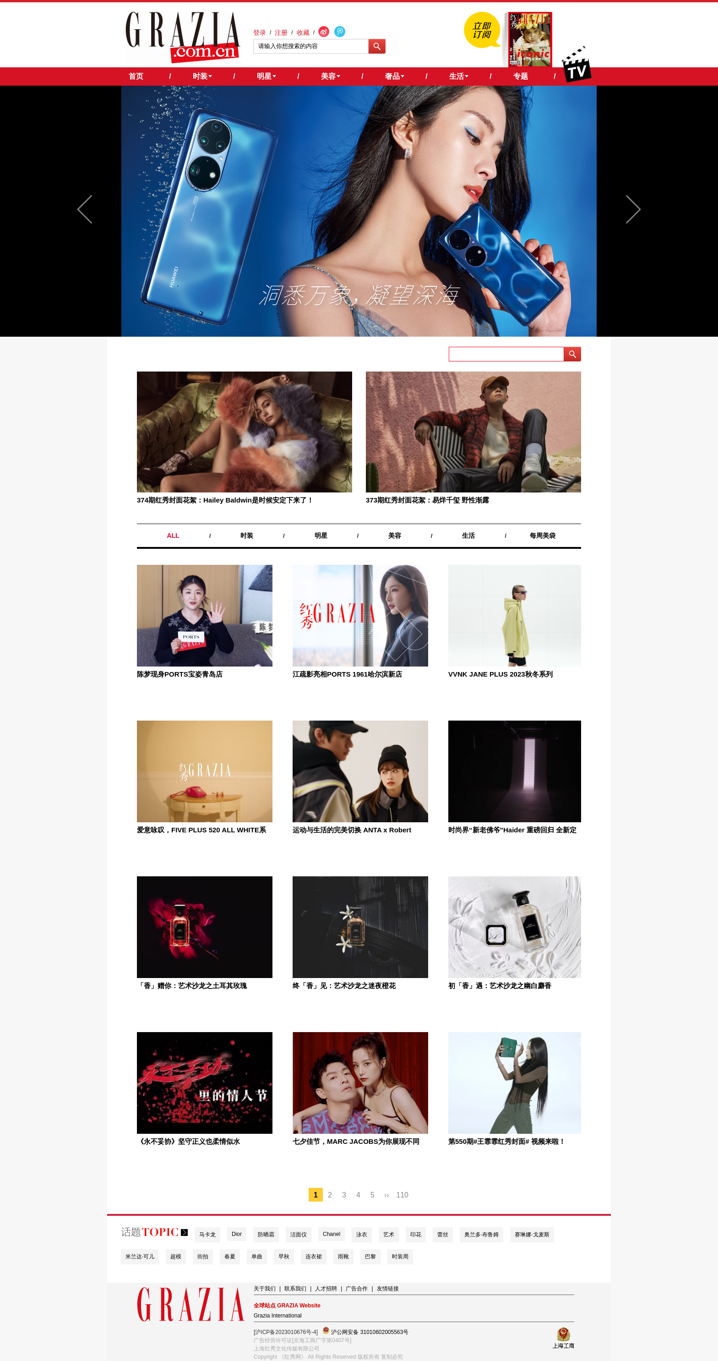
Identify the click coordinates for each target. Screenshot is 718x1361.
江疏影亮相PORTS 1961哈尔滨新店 (347, 674)
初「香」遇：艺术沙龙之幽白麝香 (499, 985)
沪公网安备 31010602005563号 (365, 1331)
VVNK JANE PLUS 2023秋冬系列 (500, 674)
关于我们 (265, 1288)
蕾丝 (442, 1234)
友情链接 (388, 1288)
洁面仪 (298, 1234)
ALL (173, 535)
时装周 (400, 1256)
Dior (237, 1234)
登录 (259, 32)
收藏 (303, 32)
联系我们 (295, 1288)
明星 (321, 535)
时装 (246, 535)
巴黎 (370, 1256)
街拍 (202, 1256)
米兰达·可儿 (139, 1256)
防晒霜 (266, 1234)
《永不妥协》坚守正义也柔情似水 (188, 1141)
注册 (281, 32)
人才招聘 (326, 1288)
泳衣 (361, 1234)
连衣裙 (313, 1256)
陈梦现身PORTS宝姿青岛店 (180, 674)
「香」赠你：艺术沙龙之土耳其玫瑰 (192, 985)
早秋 (283, 1256)
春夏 (229, 1256)
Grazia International (278, 1315)
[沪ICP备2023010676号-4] (286, 1332)
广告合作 (357, 1288)
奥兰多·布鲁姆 (481, 1234)
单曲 (256, 1256)
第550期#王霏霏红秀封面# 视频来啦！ (507, 1141)
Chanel (331, 1234)
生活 (468, 535)
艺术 (388, 1234)
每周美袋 (542, 535)
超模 (175, 1256)
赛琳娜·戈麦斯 (532, 1234)
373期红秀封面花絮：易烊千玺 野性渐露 (427, 500)
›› (386, 1195)
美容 (394, 535)
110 (402, 1195)
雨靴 (343, 1256)
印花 (415, 1234)
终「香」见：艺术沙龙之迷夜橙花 (344, 985)
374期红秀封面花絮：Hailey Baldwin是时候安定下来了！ (225, 500)
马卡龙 (207, 1234)
